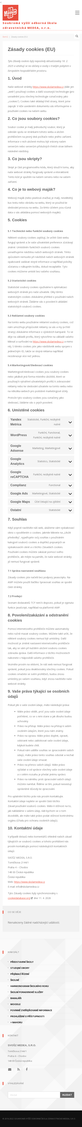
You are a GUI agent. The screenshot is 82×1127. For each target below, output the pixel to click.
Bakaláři (15, 998)
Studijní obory (19, 967)
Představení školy (21, 961)
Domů (5, 36)
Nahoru (16, 1022)
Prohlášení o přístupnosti (27, 1016)
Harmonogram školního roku (29, 986)
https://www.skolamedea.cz (48, 86)
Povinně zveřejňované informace (31, 1010)
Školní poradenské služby (26, 992)
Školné (14, 980)
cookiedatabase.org (19, 898)
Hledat (67, 1094)
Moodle (15, 1004)
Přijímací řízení (19, 974)
